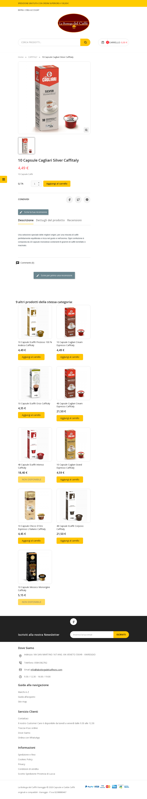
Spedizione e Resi (26, 754)
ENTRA (21, 10)
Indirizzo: (28, 654)
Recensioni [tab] (76, 220)
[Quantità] (34, 184)
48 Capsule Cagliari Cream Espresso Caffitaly (70, 405)
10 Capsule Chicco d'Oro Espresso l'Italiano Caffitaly (32, 527)
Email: (27, 669)
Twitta (78, 199)
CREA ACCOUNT (32, 10)
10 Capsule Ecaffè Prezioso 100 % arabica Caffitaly (35, 343)
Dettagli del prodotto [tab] (51, 220)
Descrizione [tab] (26, 220)
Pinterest (87, 199)
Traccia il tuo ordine (28, 727)
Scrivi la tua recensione (33, 212)
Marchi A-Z (23, 691)
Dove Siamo (24, 732)
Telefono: (29, 662)
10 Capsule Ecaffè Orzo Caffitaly (34, 403)
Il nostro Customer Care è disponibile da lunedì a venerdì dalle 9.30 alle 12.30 (56, 722)
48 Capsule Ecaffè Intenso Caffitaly (31, 466)
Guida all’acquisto (26, 696)
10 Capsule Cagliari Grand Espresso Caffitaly (69, 466)
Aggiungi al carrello (56, 183)
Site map (22, 701)
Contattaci (23, 718)
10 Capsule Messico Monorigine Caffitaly (34, 588)
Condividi (69, 199)
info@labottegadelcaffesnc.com (46, 669)
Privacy (21, 763)
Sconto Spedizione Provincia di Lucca (36, 773)
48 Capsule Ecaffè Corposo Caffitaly (70, 527)
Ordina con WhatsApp (29, 737)
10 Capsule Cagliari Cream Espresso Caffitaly (70, 343)
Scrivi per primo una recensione (54, 275)
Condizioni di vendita (28, 768)
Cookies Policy (25, 759)
